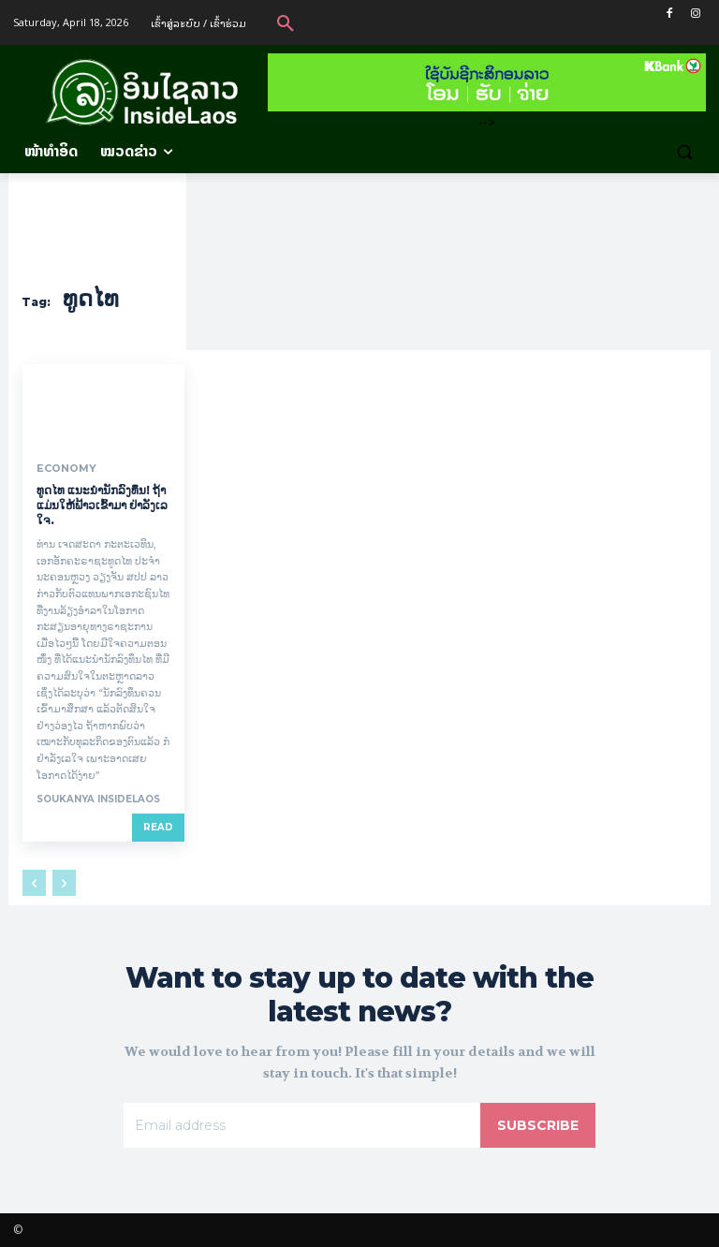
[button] (285, 22)
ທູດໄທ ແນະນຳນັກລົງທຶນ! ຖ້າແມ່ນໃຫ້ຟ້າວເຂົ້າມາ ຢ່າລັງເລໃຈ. (102, 504)
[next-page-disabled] (64, 883)
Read (158, 827)
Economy (64, 468)
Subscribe (538, 1125)
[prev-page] (34, 883)
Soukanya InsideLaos (98, 799)
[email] (302, 1125)
